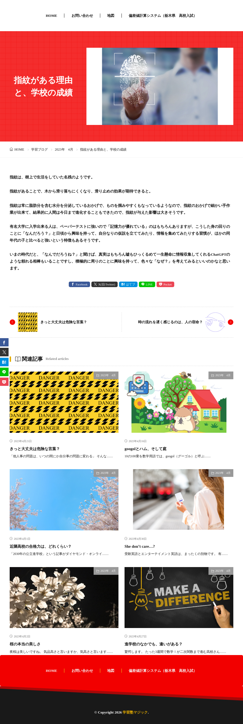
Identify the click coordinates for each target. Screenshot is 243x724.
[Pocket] (4, 382)
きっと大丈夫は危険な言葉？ (65, 322)
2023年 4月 (64, 149)
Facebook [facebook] (82, 284)
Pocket (167, 284)
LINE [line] (149, 284)
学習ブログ (39, 149)
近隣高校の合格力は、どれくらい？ (43, 546)
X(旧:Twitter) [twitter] (106, 284)
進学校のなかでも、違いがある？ (156, 643)
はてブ (130, 284)
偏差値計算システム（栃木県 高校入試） (163, 16)
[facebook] (4, 342)
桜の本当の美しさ (26, 643)
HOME (51, 16)
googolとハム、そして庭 (147, 448)
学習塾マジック (135, 712)
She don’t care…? (141, 546)
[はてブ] (4, 362)
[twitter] (4, 352)
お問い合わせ (82, 16)
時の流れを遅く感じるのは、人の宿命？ (168, 322)
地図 (110, 16)
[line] (4, 372)
